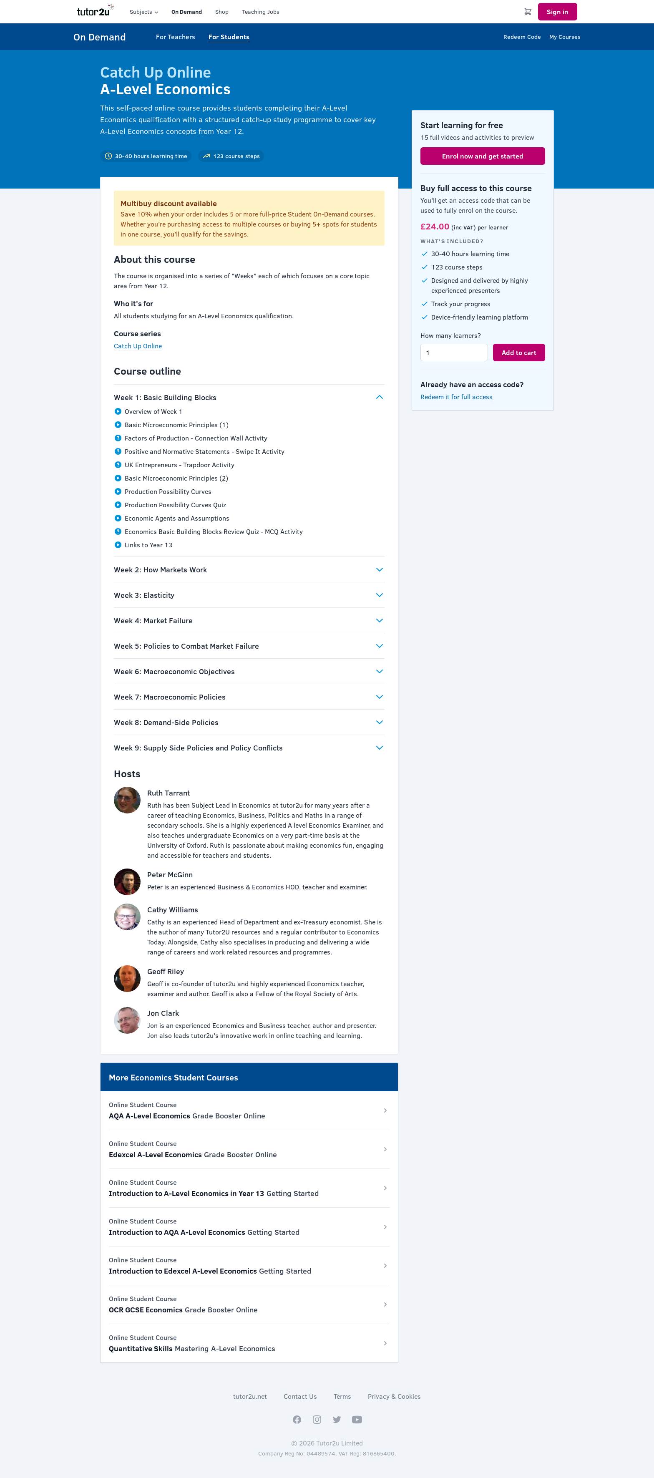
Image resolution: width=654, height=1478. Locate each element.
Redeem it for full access (456, 396)
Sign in (557, 11)
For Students (229, 36)
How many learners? (450, 335)
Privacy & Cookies (394, 1396)
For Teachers (175, 36)
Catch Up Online (138, 345)
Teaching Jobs (260, 11)
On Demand (186, 11)
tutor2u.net (250, 1396)
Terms (342, 1396)
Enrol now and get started (482, 155)
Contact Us (300, 1396)
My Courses (565, 36)
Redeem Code (522, 36)
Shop (222, 11)
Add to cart (519, 352)
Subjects (145, 12)
